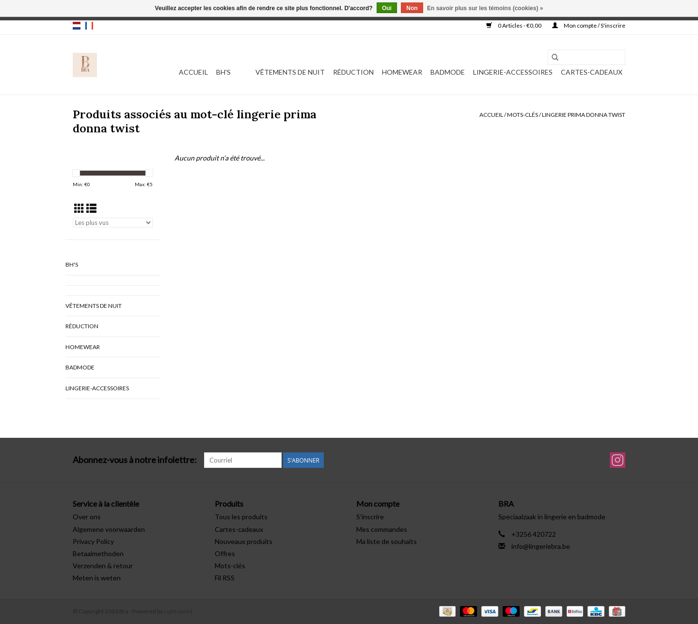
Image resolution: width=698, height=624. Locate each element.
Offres (225, 553)
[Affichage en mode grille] (79, 208)
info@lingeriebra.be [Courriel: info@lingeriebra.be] (540, 546)
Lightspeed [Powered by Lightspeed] (178, 611)
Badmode (447, 72)
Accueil (193, 72)
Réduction (353, 72)
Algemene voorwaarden (109, 529)
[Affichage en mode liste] (91, 208)
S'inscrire (370, 516)
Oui (387, 8)
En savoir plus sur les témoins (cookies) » (485, 8)
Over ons (87, 516)
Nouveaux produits (243, 541)
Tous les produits (241, 516)
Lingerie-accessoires (513, 72)
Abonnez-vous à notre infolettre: (135, 460)
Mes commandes (381, 529)
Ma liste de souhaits (386, 541)
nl (76, 26)
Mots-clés (522, 114)
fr (89, 26)
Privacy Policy (93, 541)
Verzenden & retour (103, 565)
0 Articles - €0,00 (514, 25)
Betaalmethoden (98, 553)
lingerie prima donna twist (583, 114)
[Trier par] (113, 222)
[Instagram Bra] (617, 460)
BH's (223, 72)
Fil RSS (225, 578)
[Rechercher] (586, 57)
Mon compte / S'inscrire (588, 25)
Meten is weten (97, 578)
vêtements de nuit (290, 72)
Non (411, 8)
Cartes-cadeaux (591, 72)
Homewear (402, 72)
